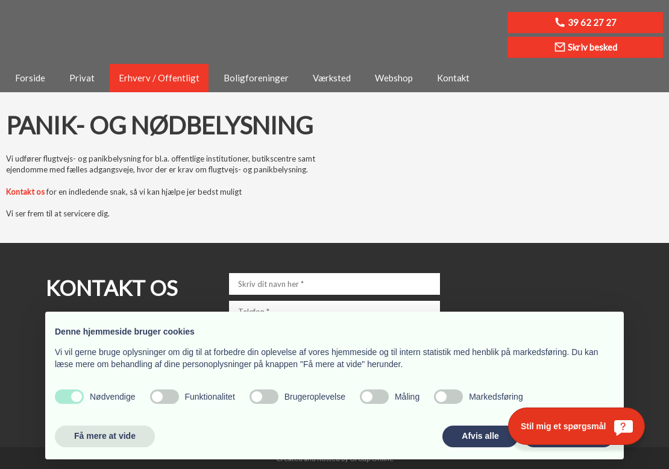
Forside (30, 77)
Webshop (394, 77)
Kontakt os (25, 192)
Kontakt (453, 77)
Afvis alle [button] (480, 436)
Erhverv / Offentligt (159, 77)
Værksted (332, 77)
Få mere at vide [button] (105, 436)
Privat (82, 77)
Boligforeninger (256, 77)
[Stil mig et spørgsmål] (576, 426)
